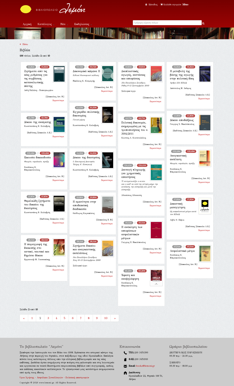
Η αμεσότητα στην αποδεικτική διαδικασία (84, 205)
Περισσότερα (58, 100)
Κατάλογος (45, 24)
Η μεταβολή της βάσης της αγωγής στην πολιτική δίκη (182, 75)
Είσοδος (151, 4)
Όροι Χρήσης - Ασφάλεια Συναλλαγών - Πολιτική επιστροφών (54, 377)
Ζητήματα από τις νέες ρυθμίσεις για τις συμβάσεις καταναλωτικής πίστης (35, 79)
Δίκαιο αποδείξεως (182, 120)
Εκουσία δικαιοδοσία (37, 157)
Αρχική (27, 24)
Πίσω (24, 44)
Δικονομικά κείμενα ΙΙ (86, 71)
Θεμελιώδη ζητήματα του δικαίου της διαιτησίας (37, 204)
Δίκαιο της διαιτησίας (86, 157)
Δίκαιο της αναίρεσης (37, 122)
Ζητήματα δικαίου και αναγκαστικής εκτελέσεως (84, 249)
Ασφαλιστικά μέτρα (182, 250)
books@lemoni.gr (145, 365)
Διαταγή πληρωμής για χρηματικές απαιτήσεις (133, 173)
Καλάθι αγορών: (174, 4)
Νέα (64, 24)
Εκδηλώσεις (83, 24)
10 (105, 318)
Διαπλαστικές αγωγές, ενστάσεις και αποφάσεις (133, 75)
